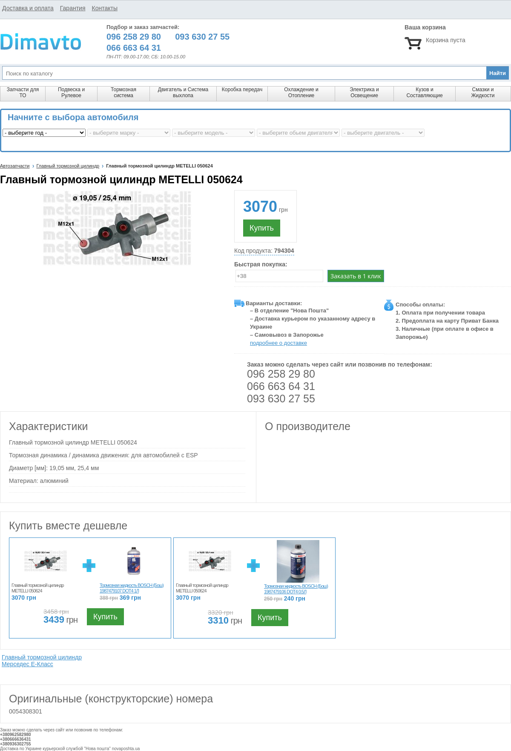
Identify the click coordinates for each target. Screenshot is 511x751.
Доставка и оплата (28, 8)
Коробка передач (242, 89)
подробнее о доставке (278, 343)
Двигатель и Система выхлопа (183, 92)
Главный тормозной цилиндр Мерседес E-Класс (42, 660)
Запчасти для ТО (23, 92)
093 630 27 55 (281, 398)
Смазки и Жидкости (482, 92)
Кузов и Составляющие (424, 92)
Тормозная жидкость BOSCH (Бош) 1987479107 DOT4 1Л (132, 588)
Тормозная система (123, 92)
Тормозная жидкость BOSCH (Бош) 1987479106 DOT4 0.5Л (296, 588)
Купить (262, 228)
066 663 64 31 (281, 386)
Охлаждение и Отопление (301, 92)
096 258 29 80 (281, 374)
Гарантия (73, 8)
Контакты (104, 8)
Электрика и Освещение (364, 92)
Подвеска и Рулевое (71, 92)
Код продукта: (264, 251)
